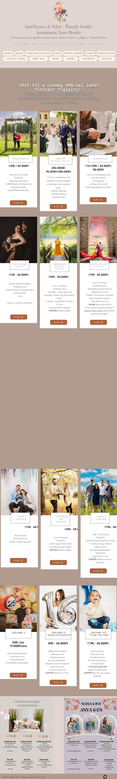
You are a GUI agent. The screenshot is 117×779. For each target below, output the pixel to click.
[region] (18, 159)
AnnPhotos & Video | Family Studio (58, 26)
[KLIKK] (18, 202)
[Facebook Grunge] (105, 777)
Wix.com (41, 777)
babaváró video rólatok (93, 310)
